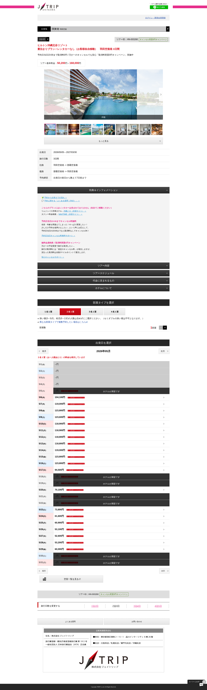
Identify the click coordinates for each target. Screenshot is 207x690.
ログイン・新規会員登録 (155, 18)
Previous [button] (46, 94)
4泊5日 (158, 606)
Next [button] (161, 94)
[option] (103, 94)
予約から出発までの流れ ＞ (55, 197)
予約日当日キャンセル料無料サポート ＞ (58, 236)
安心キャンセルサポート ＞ (52, 257)
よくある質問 (70, 622)
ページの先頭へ (197, 682)
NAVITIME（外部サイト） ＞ (71, 214)
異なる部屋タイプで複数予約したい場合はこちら (63, 322)
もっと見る (104, 141)
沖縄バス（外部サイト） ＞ (75, 211)
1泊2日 (94, 606)
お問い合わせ (137, 622)
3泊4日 (137, 606)
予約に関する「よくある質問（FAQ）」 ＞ (62, 201)
